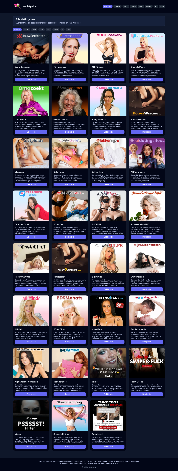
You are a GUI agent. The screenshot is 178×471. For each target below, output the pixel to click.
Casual (117, 6)
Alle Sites (107, 6)
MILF (126, 6)
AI (155, 6)
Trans (133, 6)
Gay (141, 6)
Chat (162, 6)
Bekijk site (31, 79)
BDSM (148, 6)
